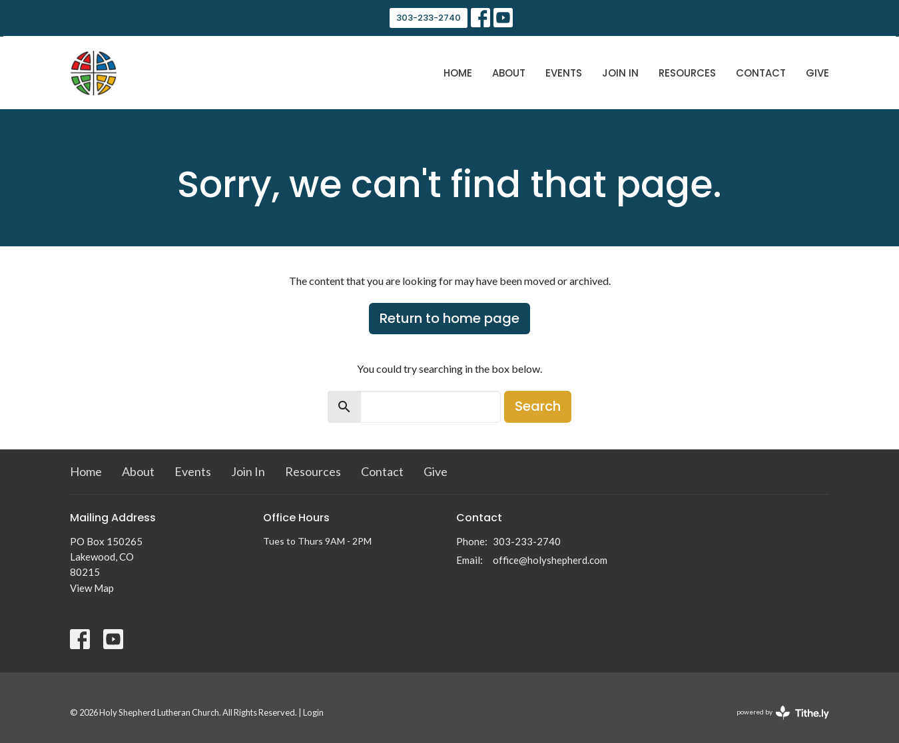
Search (538, 406)
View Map (92, 588)
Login (313, 712)
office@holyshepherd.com (550, 560)
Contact (761, 73)
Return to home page (449, 318)
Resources (687, 73)
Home (458, 73)
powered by (783, 713)
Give (817, 73)
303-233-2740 (428, 17)
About (508, 73)
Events (563, 73)
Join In (620, 73)
